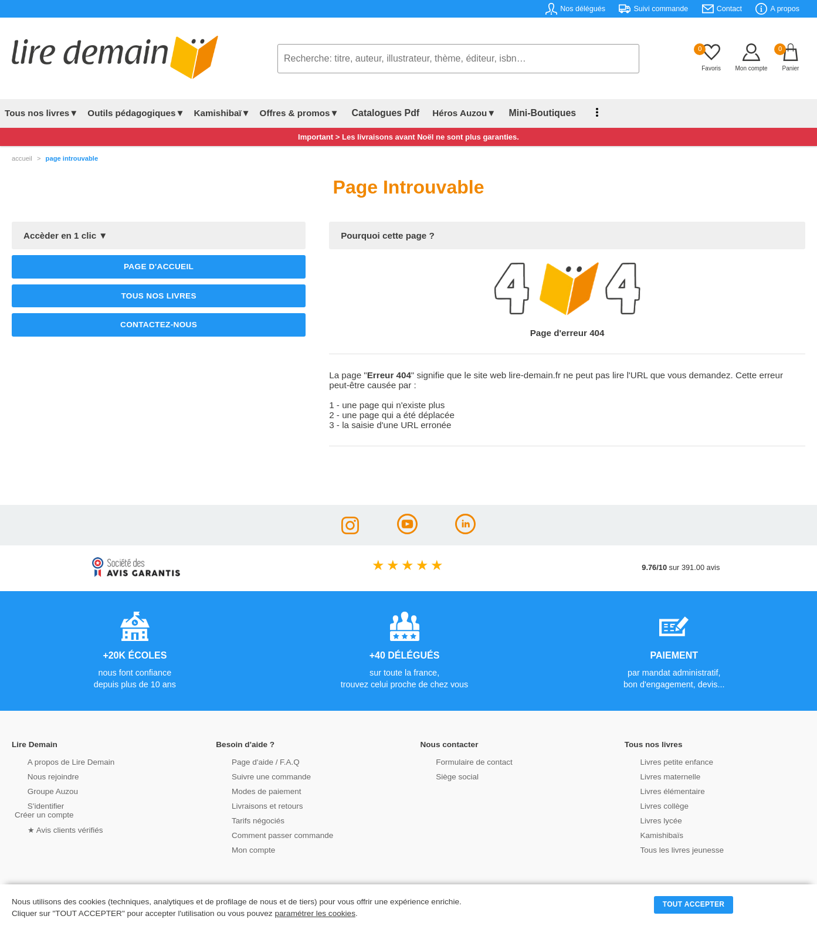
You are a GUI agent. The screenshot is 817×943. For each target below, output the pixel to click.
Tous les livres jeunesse (667, 848)
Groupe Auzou (39, 790)
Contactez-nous (158, 324)
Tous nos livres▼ (41, 113)
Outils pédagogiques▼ (135, 113)
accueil (22, 158)
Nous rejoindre (39, 775)
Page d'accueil (159, 266)
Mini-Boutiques (527, 113)
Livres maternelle (656, 775)
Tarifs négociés (244, 819)
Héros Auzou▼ (454, 113)
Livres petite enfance (662, 761)
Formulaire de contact (459, 761)
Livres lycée (647, 819)
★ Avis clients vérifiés (51, 828)
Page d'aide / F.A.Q (251, 761)
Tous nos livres (158, 295)
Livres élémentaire (658, 790)
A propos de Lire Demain (56, 761)
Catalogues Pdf (380, 113)
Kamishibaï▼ (222, 113)
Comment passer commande (267, 834)
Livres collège (650, 804)
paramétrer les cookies (314, 913)
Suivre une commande (256, 775)
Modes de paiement (251, 790)
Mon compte (239, 848)
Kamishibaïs (648, 834)
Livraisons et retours (252, 804)
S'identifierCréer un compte (42, 809)
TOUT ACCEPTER (694, 904)
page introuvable (72, 158)
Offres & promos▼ (299, 113)
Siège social (443, 775)
